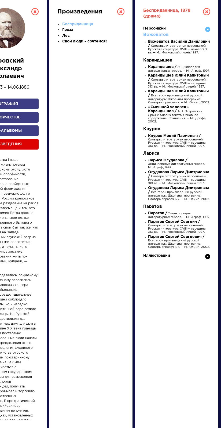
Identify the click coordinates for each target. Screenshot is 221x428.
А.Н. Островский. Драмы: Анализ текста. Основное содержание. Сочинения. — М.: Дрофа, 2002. (177, 114)
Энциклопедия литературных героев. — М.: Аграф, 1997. (178, 164)
